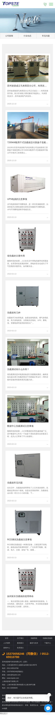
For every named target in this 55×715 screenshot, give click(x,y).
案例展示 (20, 643)
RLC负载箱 (36, 702)
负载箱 (27, 702)
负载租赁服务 (48, 638)
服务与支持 (34, 643)
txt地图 (4, 708)
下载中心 (47, 643)
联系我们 (20, 648)
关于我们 (20, 638)
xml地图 (43, 705)
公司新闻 (9, 36)
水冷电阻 (44, 702)
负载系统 (34, 638)
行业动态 (27, 36)
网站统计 (4, 713)
